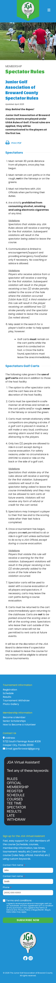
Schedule (8, 693)
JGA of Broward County (28, 10)
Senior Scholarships (14, 721)
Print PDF (16, 143)
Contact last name (14, 876)
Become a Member (14, 717)
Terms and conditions (19, 900)
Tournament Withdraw (16, 700)
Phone (7, 887)
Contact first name (14, 865)
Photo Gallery (11, 704)
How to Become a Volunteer (19, 724)
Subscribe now (28, 920)
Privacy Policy (24, 910)
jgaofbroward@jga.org (26, 748)
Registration (10, 689)
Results (7, 697)
